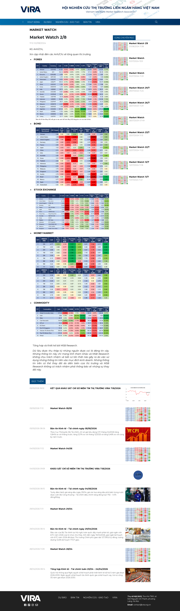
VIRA (31, 9)
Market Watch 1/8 (138, 43)
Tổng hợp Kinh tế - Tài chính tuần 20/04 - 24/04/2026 (79, 569)
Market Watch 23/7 (139, 132)
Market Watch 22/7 (139, 147)
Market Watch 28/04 (61, 549)
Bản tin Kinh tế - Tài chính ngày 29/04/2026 (73, 529)
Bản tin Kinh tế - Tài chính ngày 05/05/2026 (73, 428)
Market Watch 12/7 (139, 162)
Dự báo (48, 22)
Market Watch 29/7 (139, 88)
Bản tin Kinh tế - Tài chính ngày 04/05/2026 (73, 489)
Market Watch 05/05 (61, 408)
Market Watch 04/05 (61, 448)
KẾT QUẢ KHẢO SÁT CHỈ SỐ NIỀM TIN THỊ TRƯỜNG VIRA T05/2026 (85, 388)
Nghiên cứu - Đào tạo (67, 22)
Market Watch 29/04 (61, 509)
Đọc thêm (38, 381)
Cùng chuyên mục (124, 38)
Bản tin (87, 22)
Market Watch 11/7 (139, 177)
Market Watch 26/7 (139, 103)
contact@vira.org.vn (142, 605)
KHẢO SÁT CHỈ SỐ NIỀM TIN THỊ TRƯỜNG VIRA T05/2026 (80, 469)
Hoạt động (33, 22)
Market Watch (43, 30)
